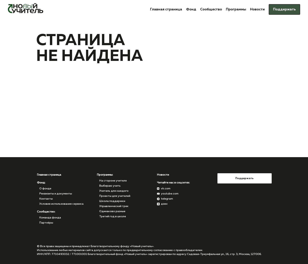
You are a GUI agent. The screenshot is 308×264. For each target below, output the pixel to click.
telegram (167, 198)
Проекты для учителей (114, 196)
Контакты (46, 198)
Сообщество (211, 9)
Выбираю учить (110, 185)
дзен (164, 204)
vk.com (165, 188)
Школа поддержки (112, 201)
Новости (257, 9)
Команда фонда (50, 217)
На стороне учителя (113, 180)
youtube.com (169, 193)
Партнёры (46, 222)
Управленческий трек (113, 206)
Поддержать (284, 9)
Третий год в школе (112, 216)
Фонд (191, 9)
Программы (236, 9)
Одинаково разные (112, 211)
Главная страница (166, 9)
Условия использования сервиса (61, 204)
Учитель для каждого (113, 191)
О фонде (45, 188)
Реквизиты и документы (55, 193)
